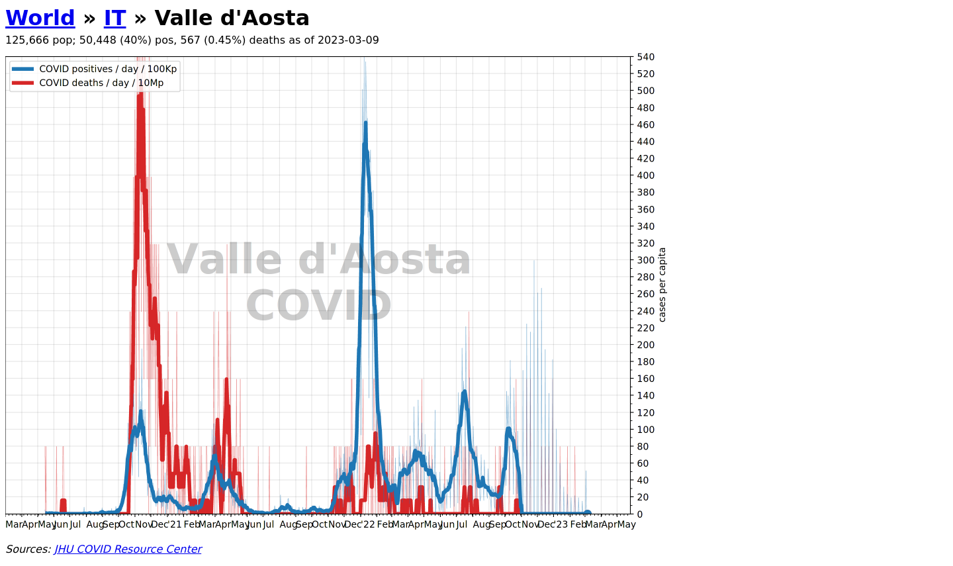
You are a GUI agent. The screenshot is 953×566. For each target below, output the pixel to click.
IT (115, 17)
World (40, 17)
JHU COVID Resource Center (127, 549)
